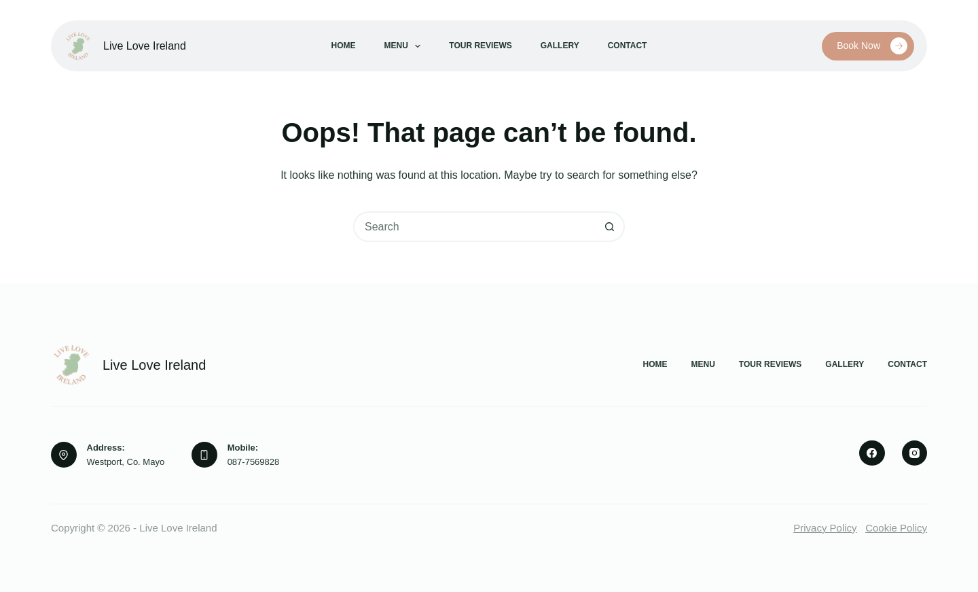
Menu (405, 46)
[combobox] (475, 226)
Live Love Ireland (144, 46)
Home (343, 45)
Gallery (560, 45)
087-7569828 (254, 462)
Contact (627, 45)
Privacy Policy (824, 528)
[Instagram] (915, 453)
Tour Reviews (480, 45)
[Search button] (609, 227)
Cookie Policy (896, 528)
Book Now (872, 45)
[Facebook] (872, 453)
